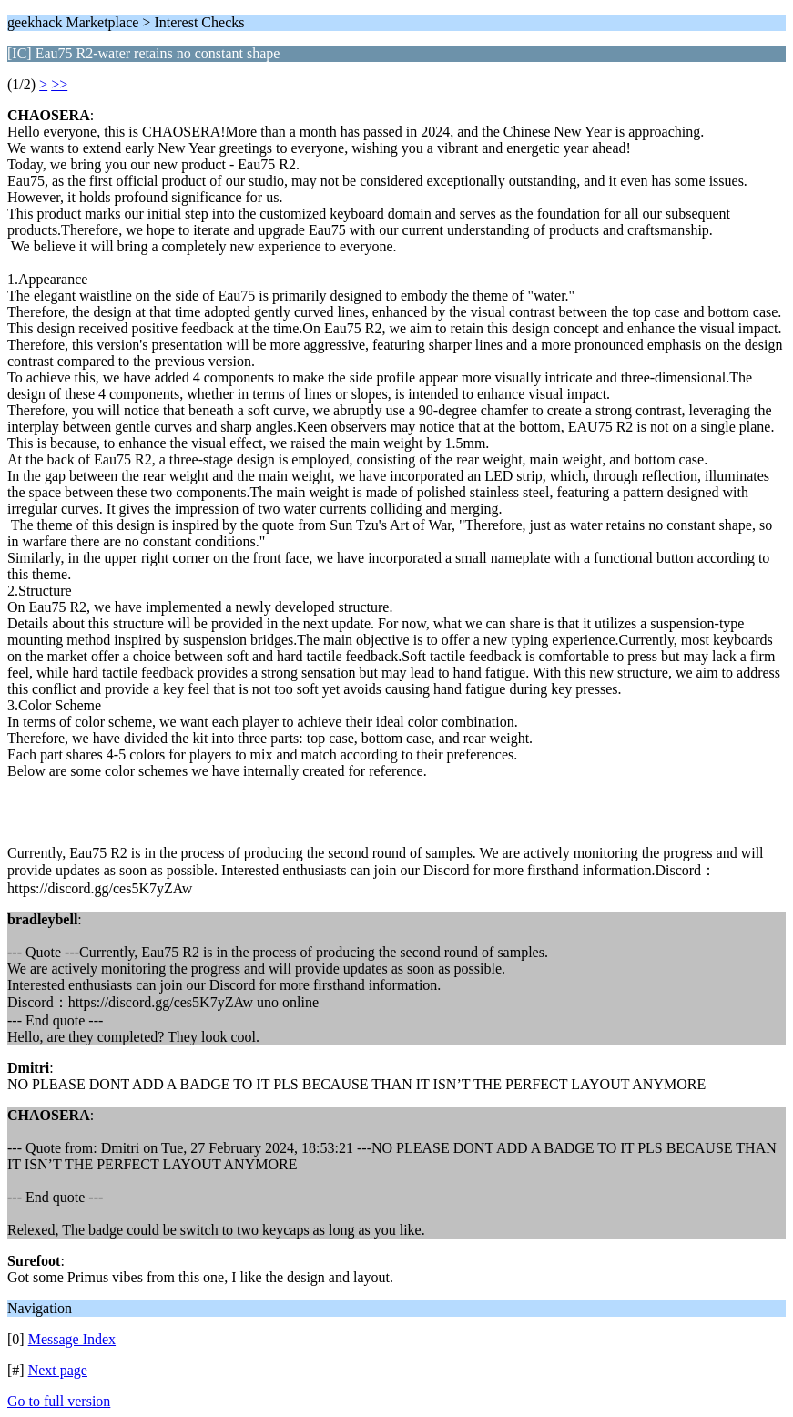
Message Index (72, 1339)
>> (59, 84)
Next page (57, 1370)
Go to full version (58, 1401)
